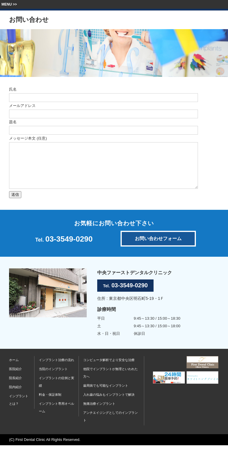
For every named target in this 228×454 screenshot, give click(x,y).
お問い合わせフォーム (158, 247)
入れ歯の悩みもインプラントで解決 (109, 403)
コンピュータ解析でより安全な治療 (109, 368)
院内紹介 (15, 395)
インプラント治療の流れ (56, 368)
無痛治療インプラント (99, 412)
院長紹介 (15, 386)
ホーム (14, 368)
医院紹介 (15, 377)
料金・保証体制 (50, 403)
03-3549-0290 (69, 247)
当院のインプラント (53, 377)
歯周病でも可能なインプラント (105, 394)
